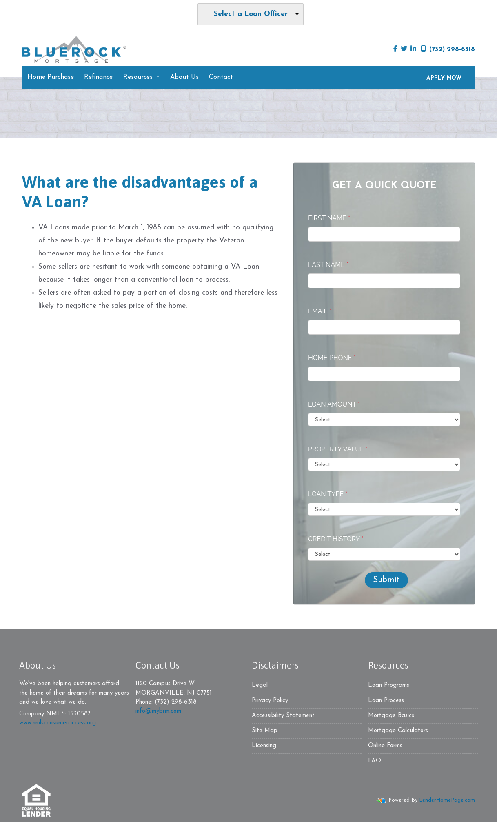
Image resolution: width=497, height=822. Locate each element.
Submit (386, 580)
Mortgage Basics (391, 716)
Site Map (264, 731)
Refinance (98, 77)
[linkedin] (413, 49)
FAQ (374, 761)
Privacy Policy (270, 701)
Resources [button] (139, 77)
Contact (221, 77)
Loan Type (327, 494)
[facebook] (395, 49)
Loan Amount (334, 404)
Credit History (336, 539)
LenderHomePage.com (447, 800)
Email (319, 311)
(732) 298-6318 (448, 49)
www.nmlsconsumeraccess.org (57, 723)
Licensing (264, 746)
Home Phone (332, 358)
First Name (329, 218)
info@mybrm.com (158, 711)
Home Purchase (50, 77)
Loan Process (386, 701)
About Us (184, 77)
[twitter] (404, 49)
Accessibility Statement (283, 716)
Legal (260, 685)
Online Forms (385, 746)
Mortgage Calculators (398, 731)
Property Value (338, 449)
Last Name (328, 265)
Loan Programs (388, 685)
